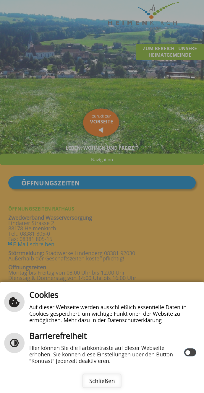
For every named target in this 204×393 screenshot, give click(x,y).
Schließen (102, 381)
